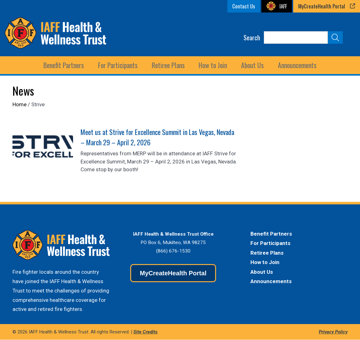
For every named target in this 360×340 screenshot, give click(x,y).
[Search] (296, 37)
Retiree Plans (267, 253)
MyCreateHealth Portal (321, 6)
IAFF (283, 6)
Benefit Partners (271, 234)
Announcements (296, 65)
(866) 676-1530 (173, 251)
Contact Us (243, 6)
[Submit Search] (335, 37)
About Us (261, 272)
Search (252, 37)
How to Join (212, 65)
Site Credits (145, 332)
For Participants (270, 243)
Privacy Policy (333, 332)
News (23, 90)
